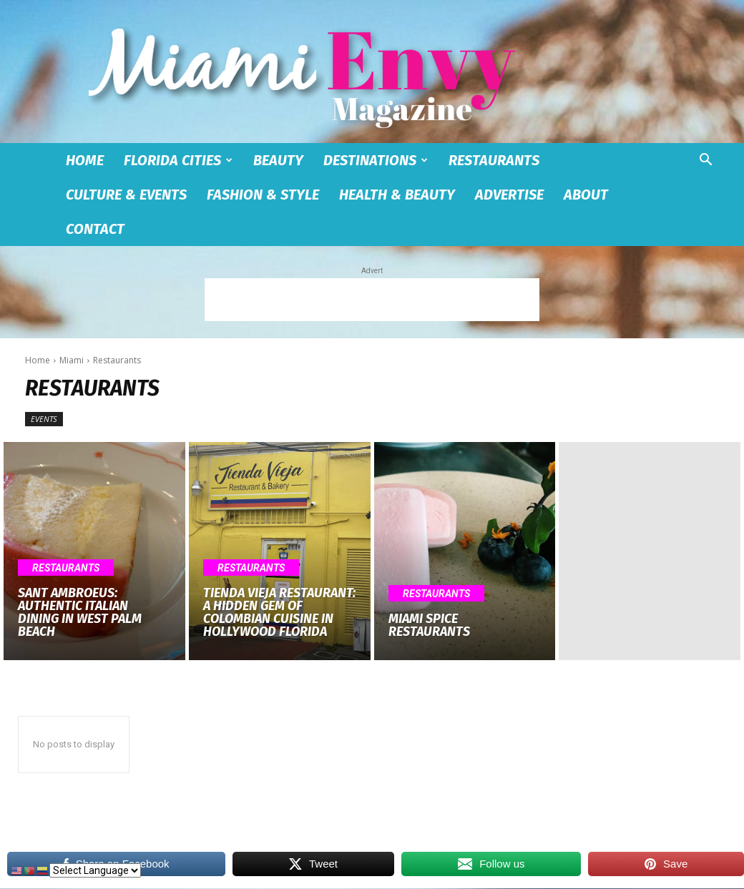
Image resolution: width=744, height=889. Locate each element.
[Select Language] (95, 870)
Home (85, 160)
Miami (71, 360)
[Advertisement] (372, 299)
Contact (95, 228)
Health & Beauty (397, 194)
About (586, 194)
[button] (705, 161)
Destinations (375, 160)
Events (44, 419)
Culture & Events (126, 194)
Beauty (278, 160)
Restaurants (494, 160)
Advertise (509, 194)
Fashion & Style (263, 194)
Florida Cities (178, 160)
